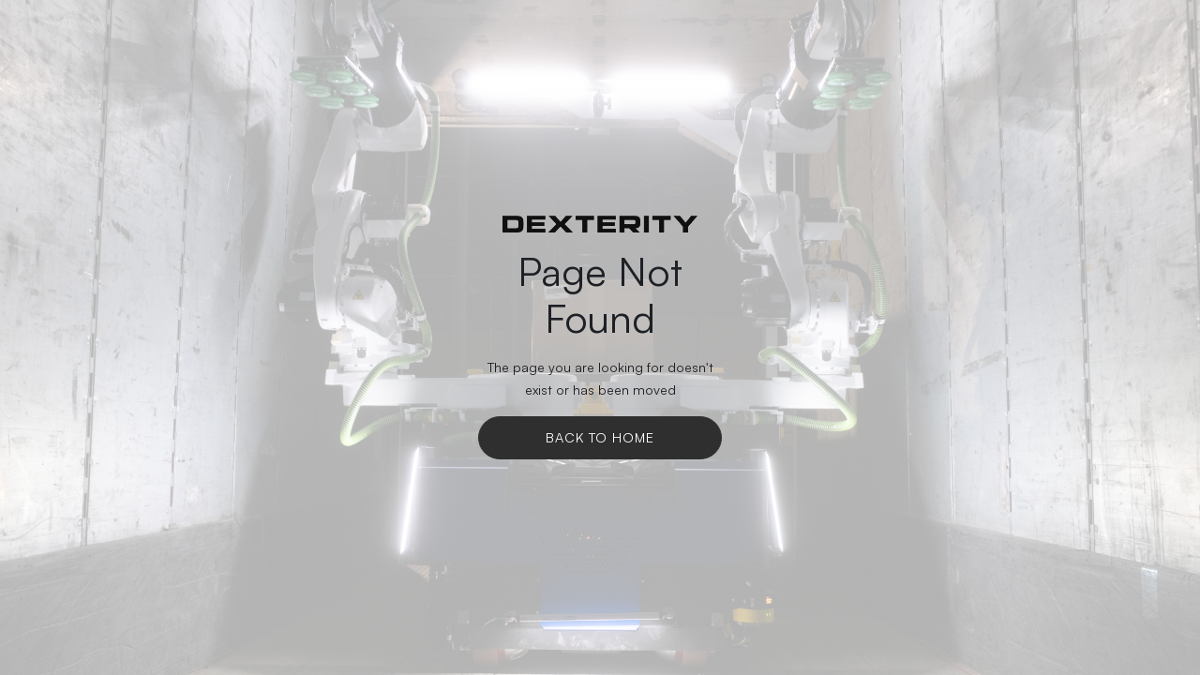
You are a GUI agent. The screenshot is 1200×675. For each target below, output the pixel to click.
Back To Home (600, 437)
